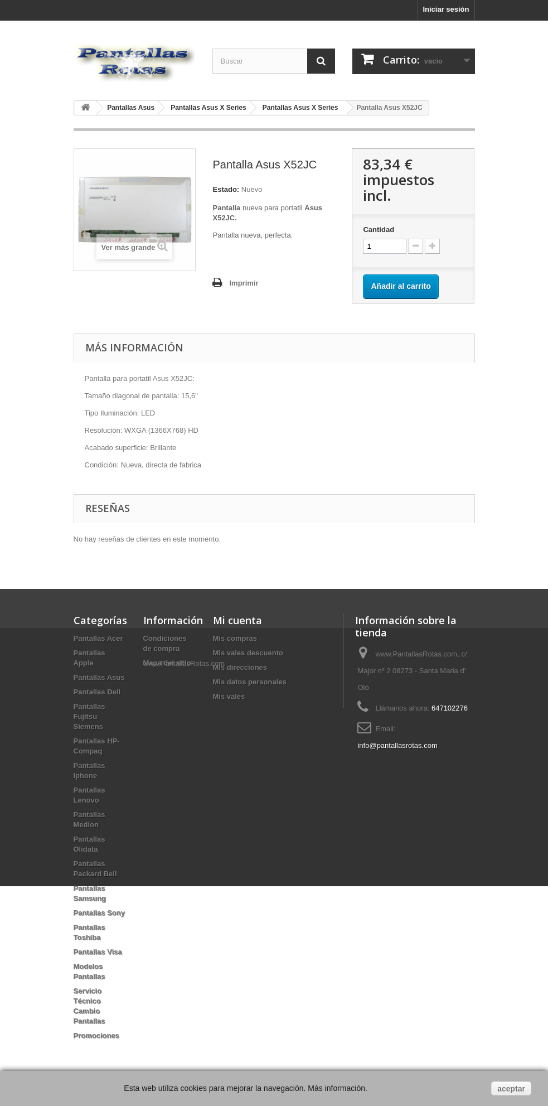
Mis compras (235, 638)
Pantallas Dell (97, 692)
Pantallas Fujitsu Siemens (89, 716)
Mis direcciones (240, 667)
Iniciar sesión (446, 9)
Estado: (225, 189)
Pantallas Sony (99, 913)
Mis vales (229, 696)
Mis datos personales (250, 682)
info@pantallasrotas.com (397, 745)
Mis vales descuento (248, 653)
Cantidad (378, 229)
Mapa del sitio (167, 663)
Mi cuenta (237, 620)
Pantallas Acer (98, 638)
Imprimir (243, 283)
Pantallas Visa (98, 952)
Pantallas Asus (99, 677)
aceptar (511, 1088)
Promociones (96, 1035)
